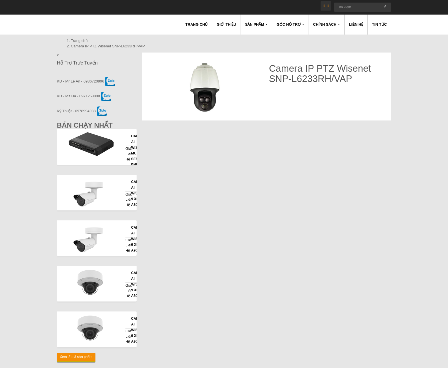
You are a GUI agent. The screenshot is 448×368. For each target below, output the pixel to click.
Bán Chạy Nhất (85, 125)
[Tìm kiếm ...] (362, 7)
